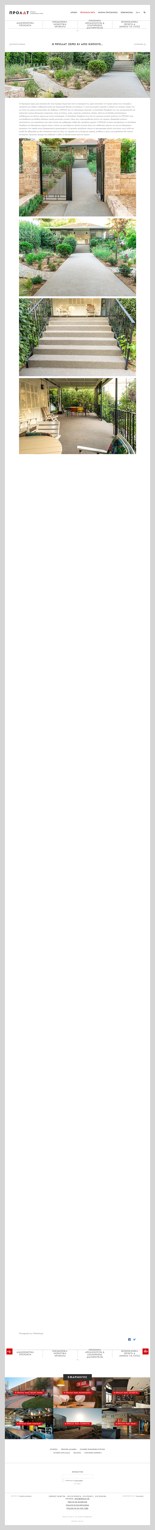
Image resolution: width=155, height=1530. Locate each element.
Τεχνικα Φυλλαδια (61, 1453)
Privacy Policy (78, 1521)
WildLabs (139, 1496)
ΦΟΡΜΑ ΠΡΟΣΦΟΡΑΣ (108, 13)
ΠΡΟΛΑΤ (19, 12)
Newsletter (77, 1472)
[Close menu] (77, 32)
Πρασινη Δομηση (68, 1449)
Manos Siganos (26, 1496)
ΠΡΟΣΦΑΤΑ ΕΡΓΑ (87, 13)
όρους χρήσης (79, 1480)
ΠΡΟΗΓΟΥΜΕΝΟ (18, 44)
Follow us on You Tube (77, 1508)
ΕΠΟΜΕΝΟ (139, 44)
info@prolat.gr (82, 1499)
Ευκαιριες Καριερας (93, 1453)
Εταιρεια (54, 1449)
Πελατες (77, 1453)
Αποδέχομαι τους (74, 1480)
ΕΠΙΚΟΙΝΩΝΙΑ (127, 13)
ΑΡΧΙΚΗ (73, 13)
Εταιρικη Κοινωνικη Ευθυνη (92, 1449)
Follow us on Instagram (77, 1505)
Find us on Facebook (77, 1502)
